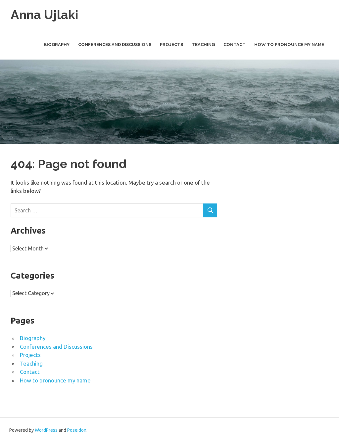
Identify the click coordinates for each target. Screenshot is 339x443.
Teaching (203, 44)
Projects (171, 44)
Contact (234, 44)
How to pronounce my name (289, 44)
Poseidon (76, 430)
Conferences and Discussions (114, 44)
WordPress (46, 430)
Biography (57, 44)
